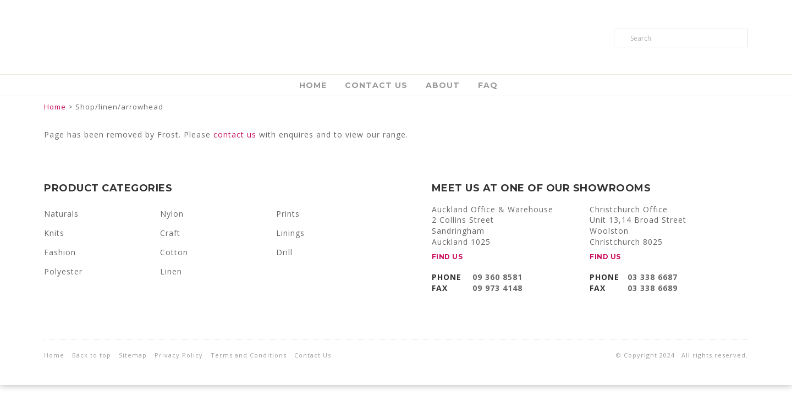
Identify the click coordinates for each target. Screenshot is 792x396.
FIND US (447, 256)
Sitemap (133, 355)
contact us (234, 134)
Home (313, 85)
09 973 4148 (497, 288)
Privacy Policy (179, 355)
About (443, 85)
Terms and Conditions (249, 355)
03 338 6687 (653, 277)
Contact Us (376, 85)
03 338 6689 (653, 288)
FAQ (488, 85)
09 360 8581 (497, 277)
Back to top (91, 355)
